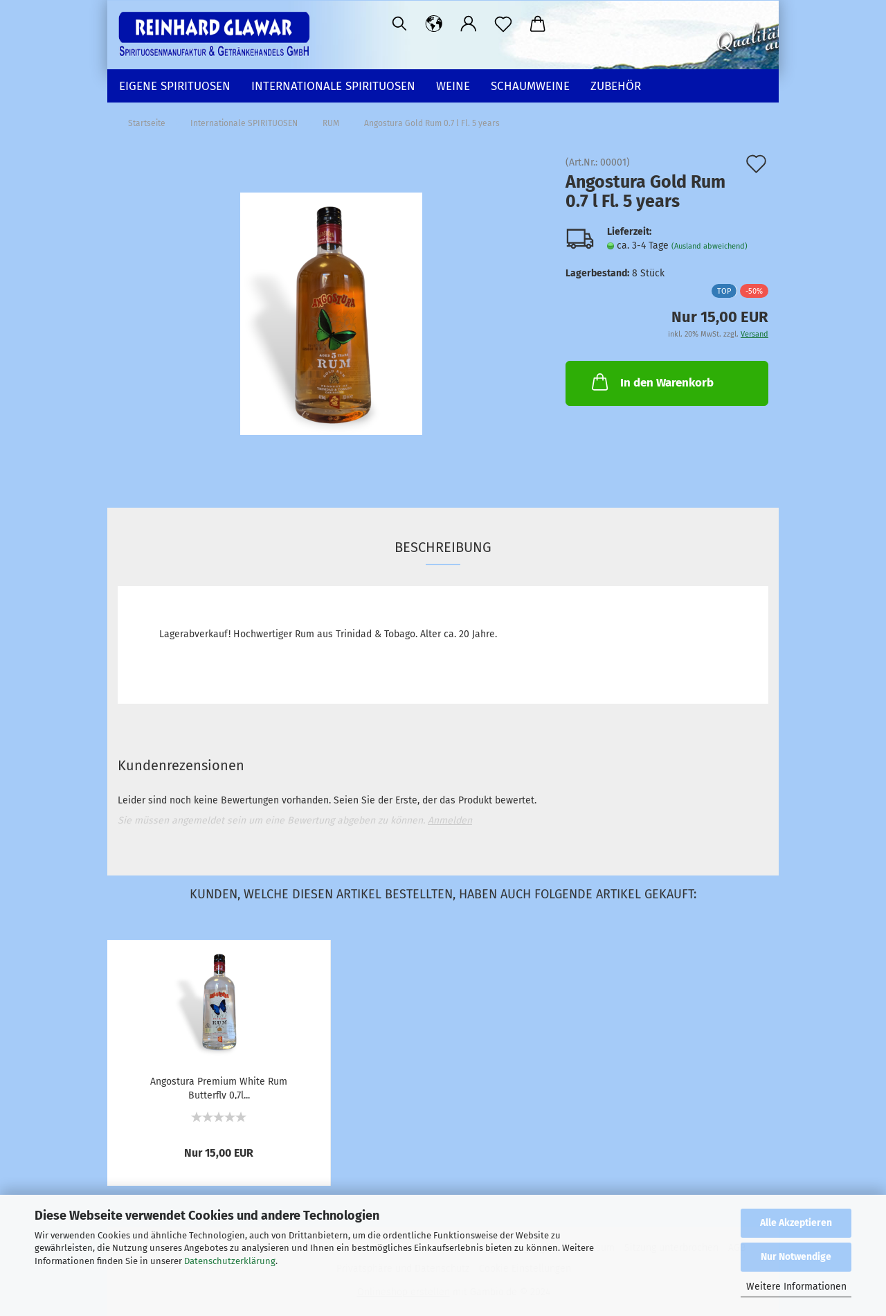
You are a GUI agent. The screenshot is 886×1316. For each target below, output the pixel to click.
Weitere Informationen (796, 1286)
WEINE (453, 86)
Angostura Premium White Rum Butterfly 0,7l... (218, 1087)
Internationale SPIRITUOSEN (333, 86)
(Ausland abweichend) (709, 246)
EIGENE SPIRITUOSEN (174, 86)
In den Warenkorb (651, 382)
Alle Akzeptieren (796, 1223)
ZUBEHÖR (615, 86)
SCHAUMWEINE (530, 86)
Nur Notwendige (796, 1257)
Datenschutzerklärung (229, 1261)
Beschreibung (443, 547)
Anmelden (450, 820)
